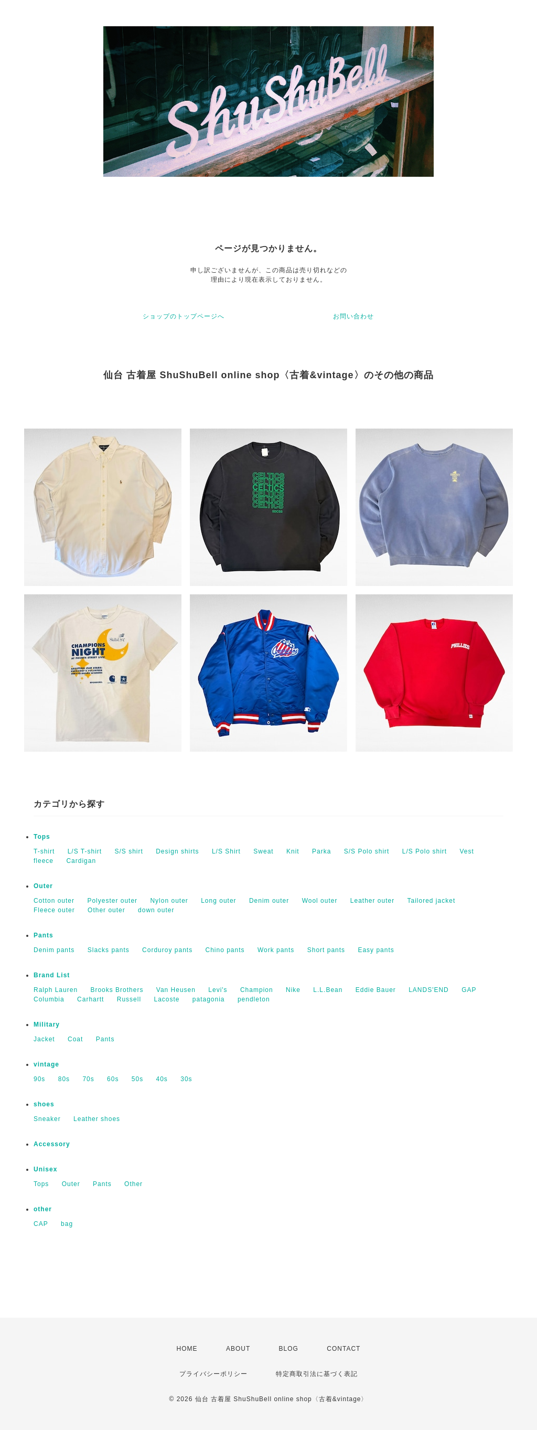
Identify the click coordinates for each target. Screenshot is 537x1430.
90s (39, 1079)
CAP (41, 1224)
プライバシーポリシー (213, 1374)
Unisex (45, 1169)
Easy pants (376, 950)
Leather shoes (96, 1119)
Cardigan (81, 861)
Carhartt (90, 999)
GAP (468, 990)
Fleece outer (54, 910)
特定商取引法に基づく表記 (317, 1374)
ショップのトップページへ (183, 316)
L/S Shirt (226, 851)
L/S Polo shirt (424, 851)
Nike (293, 990)
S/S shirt (129, 851)
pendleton (254, 999)
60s (113, 1079)
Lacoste (166, 999)
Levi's (217, 990)
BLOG (288, 1348)
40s (162, 1079)
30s (186, 1079)
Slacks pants (109, 950)
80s (64, 1079)
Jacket (44, 1039)
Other (133, 1184)
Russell (129, 999)
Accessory (52, 1144)
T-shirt (44, 851)
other (43, 1209)
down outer (156, 910)
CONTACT (343, 1348)
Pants (43, 935)
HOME (187, 1348)
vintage (46, 1064)
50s (137, 1079)
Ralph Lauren (56, 990)
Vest (466, 851)
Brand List (52, 975)
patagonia (208, 999)
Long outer (218, 900)
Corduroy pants (167, 950)
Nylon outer (169, 900)
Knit (292, 851)
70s (88, 1079)
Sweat (263, 851)
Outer (43, 886)
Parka (321, 851)
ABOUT (238, 1348)
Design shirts (177, 851)
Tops (42, 836)
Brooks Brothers (116, 990)
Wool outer (320, 900)
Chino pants (225, 950)
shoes (44, 1104)
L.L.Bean (327, 990)
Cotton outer (54, 900)
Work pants (275, 950)
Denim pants (54, 950)
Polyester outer (112, 900)
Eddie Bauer (376, 990)
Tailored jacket (431, 900)
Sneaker (47, 1119)
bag (67, 1224)
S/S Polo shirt (367, 851)
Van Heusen (176, 990)
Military (47, 1024)
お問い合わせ (353, 316)
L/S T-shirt (85, 851)
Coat (75, 1039)
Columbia (49, 999)
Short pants (326, 950)
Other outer (106, 910)
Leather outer (372, 900)
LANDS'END (429, 990)
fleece (43, 861)
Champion (256, 990)
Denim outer (269, 900)
